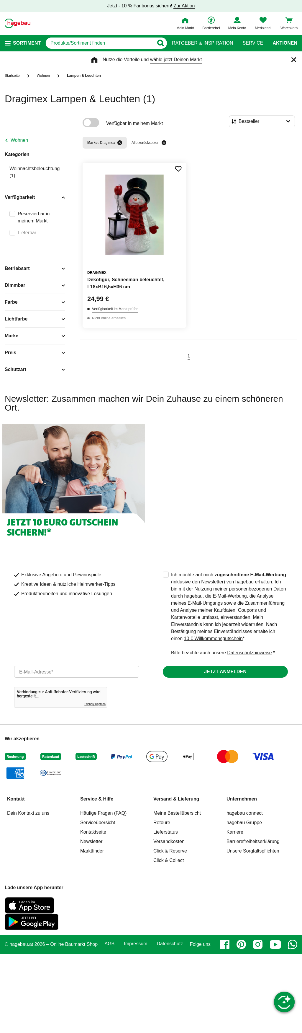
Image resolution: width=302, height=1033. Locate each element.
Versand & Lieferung (176, 798)
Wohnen (19, 140)
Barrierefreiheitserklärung (253, 841)
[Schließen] (293, 59)
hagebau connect (244, 813)
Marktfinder (92, 850)
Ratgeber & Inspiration (202, 43)
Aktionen (285, 43)
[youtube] (275, 944)
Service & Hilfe (96, 798)
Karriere (234, 831)
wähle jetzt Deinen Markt (176, 59)
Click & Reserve (170, 850)
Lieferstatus (165, 831)
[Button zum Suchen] (160, 43)
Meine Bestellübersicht (177, 813)
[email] (76, 671)
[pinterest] (241, 944)
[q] (100, 43)
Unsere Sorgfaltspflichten (252, 850)
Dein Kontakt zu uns (28, 813)
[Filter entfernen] (119, 142)
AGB (110, 943)
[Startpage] (17, 23)
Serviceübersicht (97, 822)
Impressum (135, 943)
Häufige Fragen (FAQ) (103, 813)
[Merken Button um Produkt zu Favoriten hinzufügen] (178, 168)
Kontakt (16, 798)
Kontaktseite (93, 831)
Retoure (161, 822)
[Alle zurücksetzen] (164, 142)
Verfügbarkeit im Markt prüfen (115, 309)
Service (252, 43)
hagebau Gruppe (244, 822)
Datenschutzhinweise (249, 652)
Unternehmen (241, 798)
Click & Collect (168, 860)
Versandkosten (169, 841)
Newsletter (91, 841)
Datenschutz (170, 943)
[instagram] (257, 944)
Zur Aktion (184, 5)
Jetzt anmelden (225, 671)
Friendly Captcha (95, 704)
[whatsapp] (292, 944)
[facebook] (224, 944)
